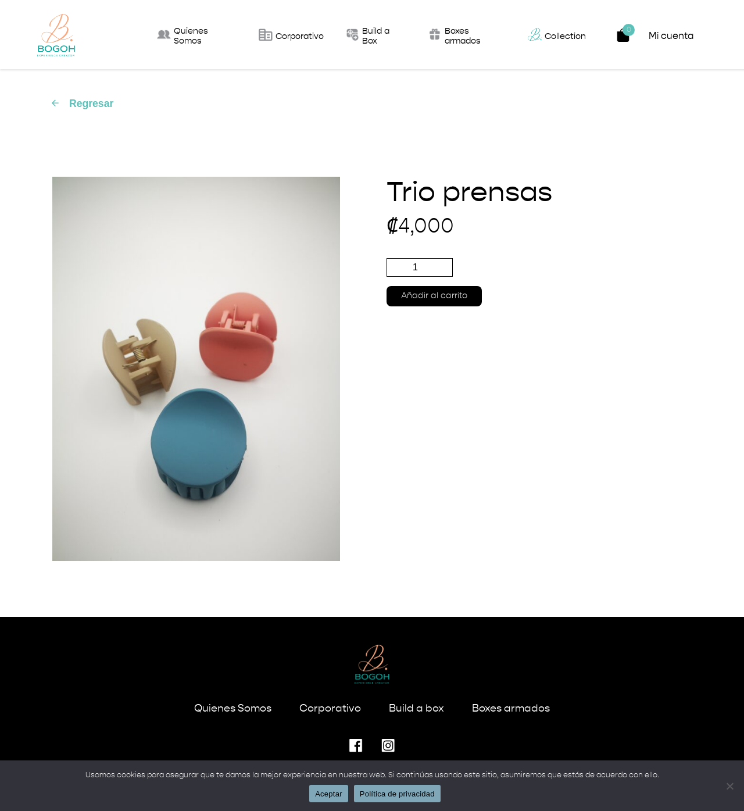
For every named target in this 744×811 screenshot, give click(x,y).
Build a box (416, 708)
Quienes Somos (232, 708)
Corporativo (330, 708)
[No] (729, 786)
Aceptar (328, 793)
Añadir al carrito (434, 296)
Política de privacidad (397, 793)
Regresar (81, 103)
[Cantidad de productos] (420, 267)
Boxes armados (511, 708)
